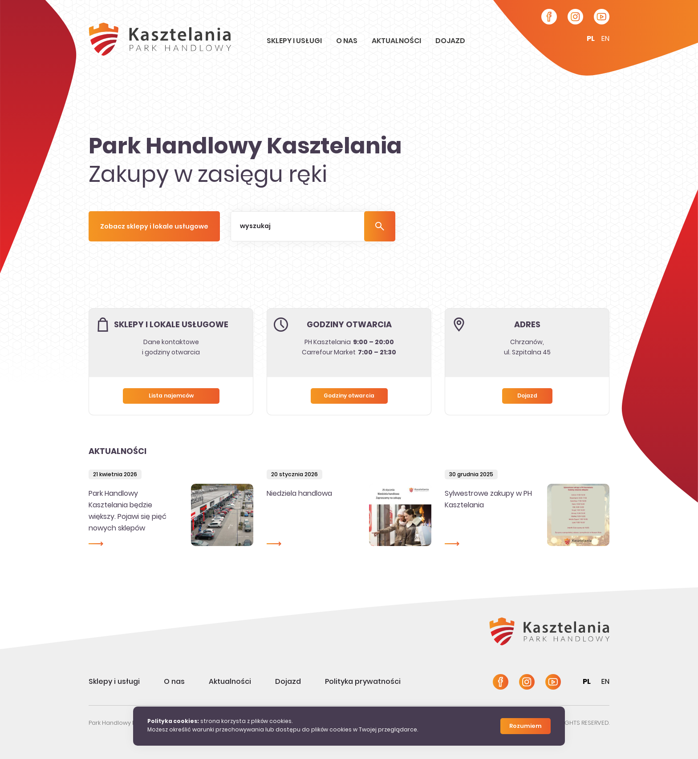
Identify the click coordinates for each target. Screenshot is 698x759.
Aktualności (397, 41)
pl (591, 39)
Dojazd (450, 41)
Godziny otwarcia (349, 396)
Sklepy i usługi (295, 41)
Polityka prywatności (363, 682)
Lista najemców (171, 396)
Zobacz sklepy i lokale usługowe (154, 227)
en (605, 39)
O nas (347, 41)
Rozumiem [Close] (525, 726)
